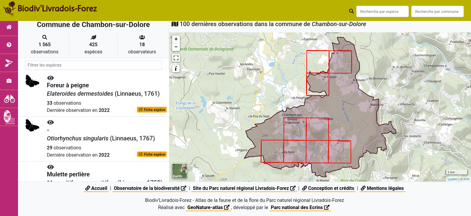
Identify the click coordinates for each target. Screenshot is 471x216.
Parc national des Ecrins (300, 207)
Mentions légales (382, 188)
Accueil (96, 188)
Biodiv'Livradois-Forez (57, 8)
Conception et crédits (328, 188)
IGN (466, 179)
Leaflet (452, 179)
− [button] (176, 47)
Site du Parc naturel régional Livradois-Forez (244, 188)
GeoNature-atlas (208, 207)
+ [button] (176, 39)
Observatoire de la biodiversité (150, 188)
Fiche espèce (151, 110)
